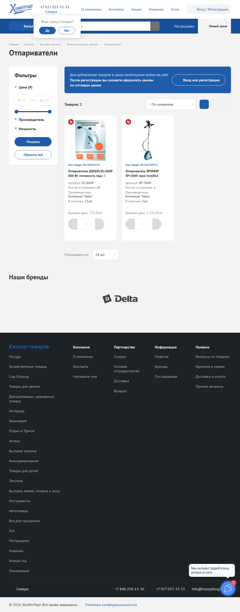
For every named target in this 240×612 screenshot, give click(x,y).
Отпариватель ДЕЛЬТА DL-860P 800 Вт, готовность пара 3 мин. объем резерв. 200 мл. (90, 175)
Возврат (120, 391)
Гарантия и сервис (210, 366)
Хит (12, 530)
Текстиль (16, 480)
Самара (18, 589)
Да (47, 30)
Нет (66, 30)
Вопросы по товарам (213, 356)
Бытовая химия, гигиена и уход (34, 491)
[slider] (16, 112)
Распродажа (19, 540)
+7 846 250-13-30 (126, 589)
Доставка (121, 380)
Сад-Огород (19, 376)
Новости (162, 356)
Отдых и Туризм (22, 430)
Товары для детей (23, 470)
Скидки (120, 356)
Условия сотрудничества (126, 368)
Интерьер (17, 411)
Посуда (15, 356)
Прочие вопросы (209, 386)
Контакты (80, 366)
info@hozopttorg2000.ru (211, 589)
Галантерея (18, 420)
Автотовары (18, 510)
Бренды (161, 366)
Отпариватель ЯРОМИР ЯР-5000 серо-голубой (142, 173)
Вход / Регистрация (208, 9)
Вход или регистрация (199, 80)
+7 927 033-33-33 (54, 7)
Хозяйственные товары (28, 366)
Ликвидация (19, 570)
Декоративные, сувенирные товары (31, 398)
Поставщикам (166, 376)
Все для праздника (24, 520)
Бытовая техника (23, 451)
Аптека (14, 441)
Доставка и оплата (211, 376)
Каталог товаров (29, 346)
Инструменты (20, 500)
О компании (83, 356)
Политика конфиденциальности (111, 604)
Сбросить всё (33, 155)
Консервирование (24, 460)
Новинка (16, 550)
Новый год (18, 560)
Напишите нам (85, 376)
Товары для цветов (24, 386)
